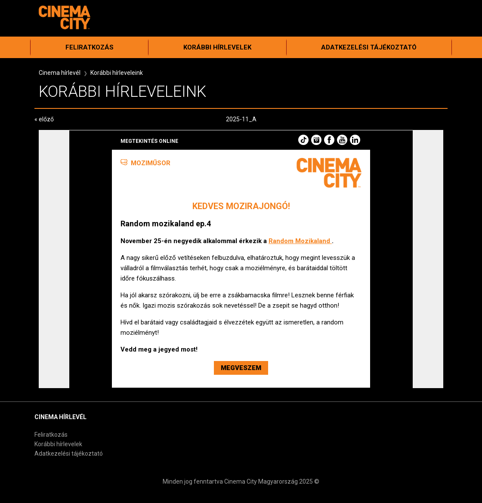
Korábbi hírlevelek (217, 47)
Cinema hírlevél (59, 72)
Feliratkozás (89, 47)
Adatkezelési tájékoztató (369, 47)
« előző (44, 119)
